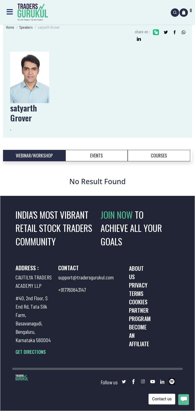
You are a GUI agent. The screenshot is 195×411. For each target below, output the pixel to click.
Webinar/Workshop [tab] (34, 155)
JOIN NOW (118, 214)
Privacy (138, 285)
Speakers (26, 27)
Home (10, 27)
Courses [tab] (159, 155)
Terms (136, 293)
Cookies (138, 302)
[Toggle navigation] (9, 11)
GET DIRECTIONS (30, 352)
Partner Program (140, 314)
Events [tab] (96, 155)
